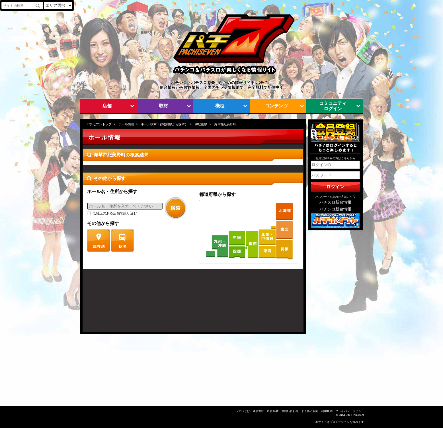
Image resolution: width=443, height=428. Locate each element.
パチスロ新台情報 (335, 202)
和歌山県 (201, 124)
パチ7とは (243, 411)
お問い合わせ (289, 411)
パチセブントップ (99, 124)
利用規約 (327, 411)
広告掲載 (272, 411)
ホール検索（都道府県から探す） (164, 124)
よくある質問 (309, 411)
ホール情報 (126, 124)
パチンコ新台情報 (335, 209)
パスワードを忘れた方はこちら (335, 196)
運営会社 (258, 411)
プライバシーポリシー (349, 411)
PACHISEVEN (355, 415)
